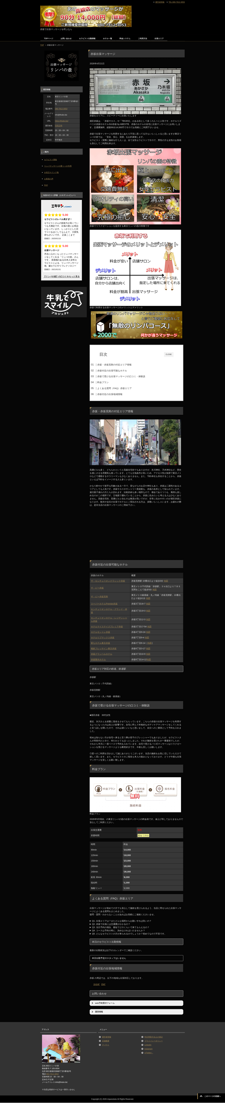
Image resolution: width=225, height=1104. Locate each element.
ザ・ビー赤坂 (97, 589)
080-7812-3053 (61, 109)
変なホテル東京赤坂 (100, 644)
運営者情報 (106, 1038)
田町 (103, 985)
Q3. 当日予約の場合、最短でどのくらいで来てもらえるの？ (120, 928)
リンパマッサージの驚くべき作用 (58, 166)
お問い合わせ (66, 38)
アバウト (105, 1046)
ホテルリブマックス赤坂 (102, 639)
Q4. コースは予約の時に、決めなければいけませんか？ (118, 931)
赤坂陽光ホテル (98, 660)
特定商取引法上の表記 (153, 1038)
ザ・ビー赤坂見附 (99, 598)
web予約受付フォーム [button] (103, 1004)
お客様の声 (48, 179)
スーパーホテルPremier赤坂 (104, 605)
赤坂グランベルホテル (101, 655)
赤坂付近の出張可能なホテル (118, 370)
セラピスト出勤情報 (87, 38)
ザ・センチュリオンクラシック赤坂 (108, 582)
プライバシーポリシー (153, 1042)
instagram (148, 1050)
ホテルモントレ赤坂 (100, 633)
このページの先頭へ (212, 1096)
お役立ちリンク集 (51, 172)
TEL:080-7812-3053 (177, 2)
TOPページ (48, 38)
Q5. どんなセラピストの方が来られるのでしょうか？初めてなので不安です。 (129, 935)
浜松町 (96, 985)
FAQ (46, 185)
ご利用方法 (142, 38)
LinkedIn (147, 1046)
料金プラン (109, 382)
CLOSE (169, 354)
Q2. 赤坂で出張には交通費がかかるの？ (111, 925)
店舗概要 (105, 1042)
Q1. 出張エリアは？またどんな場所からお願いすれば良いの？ (121, 922)
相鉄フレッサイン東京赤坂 (103, 650)
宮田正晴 (58, 126)
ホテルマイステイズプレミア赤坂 (107, 628)
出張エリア (159, 38)
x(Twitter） (148, 1054)
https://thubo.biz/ (61, 121)
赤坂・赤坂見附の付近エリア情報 (120, 364)
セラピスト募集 (50, 160)
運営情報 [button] (97, 1013)
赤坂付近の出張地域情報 (115, 394)
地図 (166, 582)
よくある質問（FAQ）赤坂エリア (120, 388)
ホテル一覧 (107, 38)
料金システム (125, 38)
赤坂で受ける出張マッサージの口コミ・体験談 (127, 376)
